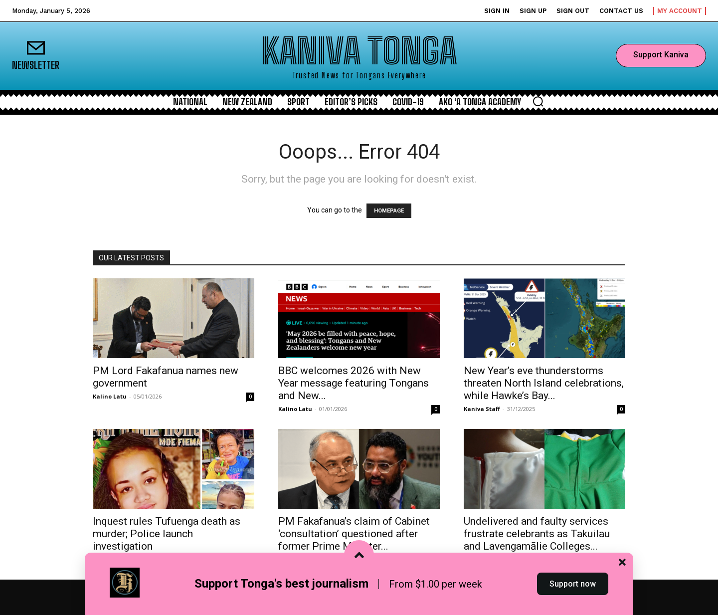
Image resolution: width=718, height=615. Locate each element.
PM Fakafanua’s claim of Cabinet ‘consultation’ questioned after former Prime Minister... (354, 533)
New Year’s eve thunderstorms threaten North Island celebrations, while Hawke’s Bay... (544, 383)
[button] (538, 101)
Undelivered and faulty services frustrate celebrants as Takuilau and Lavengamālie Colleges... (537, 533)
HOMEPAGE (389, 210)
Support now (572, 597)
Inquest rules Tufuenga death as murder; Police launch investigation (166, 533)
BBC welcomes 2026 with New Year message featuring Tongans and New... (353, 383)
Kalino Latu (110, 396)
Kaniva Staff (482, 408)
